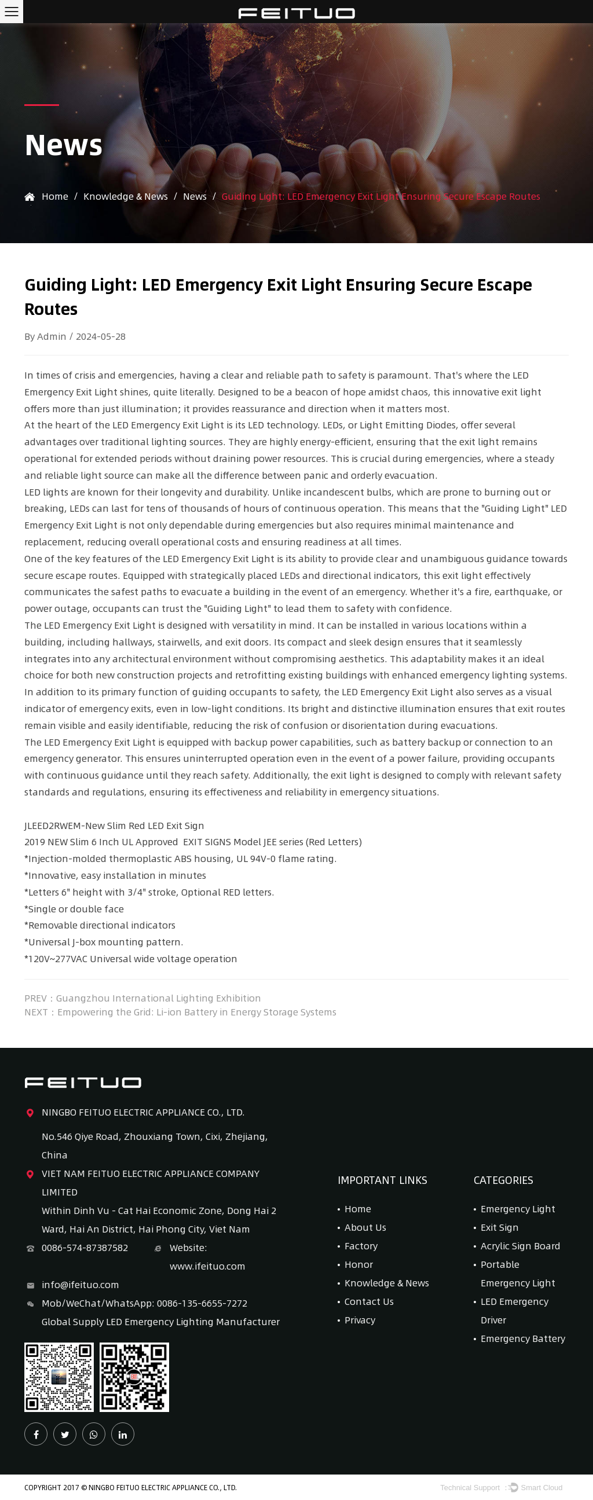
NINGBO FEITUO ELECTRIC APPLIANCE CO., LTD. (134, 1112)
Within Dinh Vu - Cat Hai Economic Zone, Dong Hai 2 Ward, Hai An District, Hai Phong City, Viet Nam (159, 1219)
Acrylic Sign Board (521, 1245)
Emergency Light (518, 1208)
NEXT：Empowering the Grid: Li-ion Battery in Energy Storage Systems (180, 1012)
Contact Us (369, 1301)
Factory (361, 1245)
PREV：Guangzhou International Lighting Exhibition (142, 998)
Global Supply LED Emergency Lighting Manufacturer (161, 1321)
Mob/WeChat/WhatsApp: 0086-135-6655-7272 (135, 1303)
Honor (359, 1264)
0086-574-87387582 (76, 1247)
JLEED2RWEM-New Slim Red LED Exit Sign (114, 825)
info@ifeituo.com (71, 1284)
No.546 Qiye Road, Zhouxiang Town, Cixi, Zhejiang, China (155, 1145)
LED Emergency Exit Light (168, 424)
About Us (365, 1227)
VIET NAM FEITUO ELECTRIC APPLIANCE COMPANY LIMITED (141, 1181)
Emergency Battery (523, 1338)
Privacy (360, 1319)
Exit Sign (500, 1227)
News (195, 196)
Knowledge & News (125, 196)
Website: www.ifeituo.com (199, 1255)
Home (55, 196)
